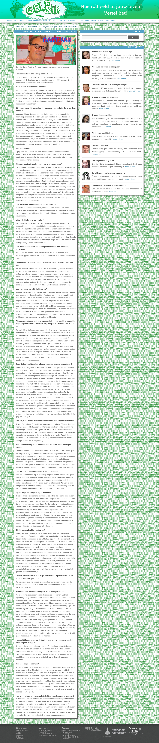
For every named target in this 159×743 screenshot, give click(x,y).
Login (113, 20)
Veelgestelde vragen (86, 20)
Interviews (18, 20)
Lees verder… (116, 61)
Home (9, 20)
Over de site (20, 738)
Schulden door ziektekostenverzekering (108, 173)
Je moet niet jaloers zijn (102, 52)
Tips (60, 20)
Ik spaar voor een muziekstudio (105, 97)
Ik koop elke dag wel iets (102, 115)
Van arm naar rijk (33, 20)
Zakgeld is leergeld (100, 145)
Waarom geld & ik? (22, 730)
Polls (100, 20)
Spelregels (19, 737)
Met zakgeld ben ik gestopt (103, 161)
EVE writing (65, 734)
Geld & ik (20, 26)
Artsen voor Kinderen (73, 730)
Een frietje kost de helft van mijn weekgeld (109, 85)
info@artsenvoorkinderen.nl (47, 735)
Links (54, 20)
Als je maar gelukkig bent (102, 133)
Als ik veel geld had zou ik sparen (106, 67)
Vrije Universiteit (67, 732)
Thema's (46, 20)
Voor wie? (19, 732)
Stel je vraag (69, 20)
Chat (107, 20)
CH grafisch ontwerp (68, 735)
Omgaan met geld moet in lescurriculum (59, 26)
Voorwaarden (20, 735)
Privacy (18, 734)
